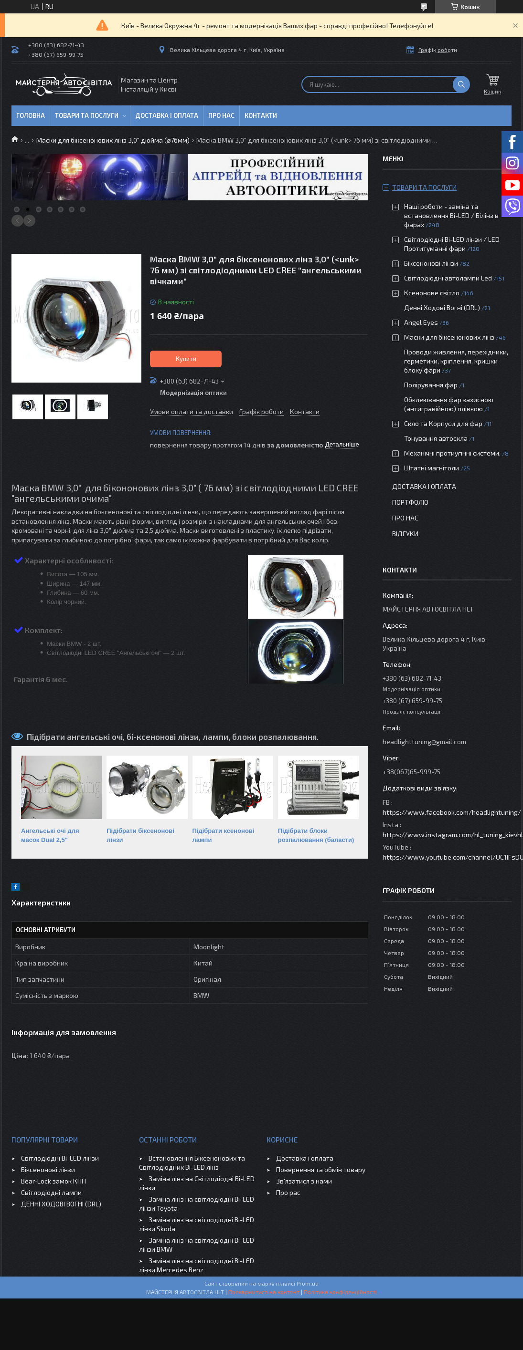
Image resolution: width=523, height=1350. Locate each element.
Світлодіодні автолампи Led (448, 278)
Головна (30, 115)
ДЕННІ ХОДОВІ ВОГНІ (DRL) (61, 1204)
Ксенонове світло (431, 293)
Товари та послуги (86, 115)
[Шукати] (461, 84)
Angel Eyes (421, 322)
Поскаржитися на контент (263, 1291)
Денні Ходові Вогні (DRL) (442, 307)
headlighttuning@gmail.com (424, 741)
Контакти (261, 115)
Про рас (288, 1192)
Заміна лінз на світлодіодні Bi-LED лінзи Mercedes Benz (196, 1265)
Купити (186, 359)
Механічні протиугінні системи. (452, 453)
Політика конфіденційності (340, 1291)
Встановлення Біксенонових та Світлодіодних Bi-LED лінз (192, 1162)
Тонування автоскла (436, 438)
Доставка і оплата (166, 115)
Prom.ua (308, 1283)
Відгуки (405, 534)
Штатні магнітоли (431, 468)
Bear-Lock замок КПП (53, 1181)
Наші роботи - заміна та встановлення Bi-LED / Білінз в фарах (451, 215)
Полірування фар (431, 385)
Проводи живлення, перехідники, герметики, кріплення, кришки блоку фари (456, 361)
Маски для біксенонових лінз (449, 337)
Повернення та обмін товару (320, 1169)
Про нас (221, 115)
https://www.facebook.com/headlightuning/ (452, 812)
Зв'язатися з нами (304, 1181)
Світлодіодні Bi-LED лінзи (60, 1158)
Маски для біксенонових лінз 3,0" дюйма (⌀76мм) (113, 140)
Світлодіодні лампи (51, 1192)
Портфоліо (410, 502)
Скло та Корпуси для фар (443, 423)
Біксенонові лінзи (431, 263)
